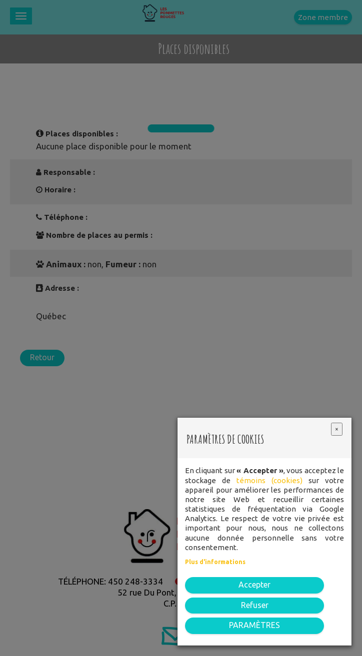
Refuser (254, 605)
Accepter (254, 584)
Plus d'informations (215, 562)
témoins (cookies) (269, 480)
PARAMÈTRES (254, 625)
